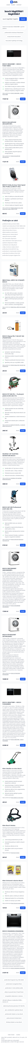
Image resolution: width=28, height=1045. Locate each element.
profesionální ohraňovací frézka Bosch (14, 32)
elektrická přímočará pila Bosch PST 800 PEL (14, 1006)
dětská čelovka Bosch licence (9, 230)
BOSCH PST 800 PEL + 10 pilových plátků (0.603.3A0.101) (13, 395)
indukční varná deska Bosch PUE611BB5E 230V (13, 226)
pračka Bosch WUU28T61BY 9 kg (10, 249)
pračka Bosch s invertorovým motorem (11, 251)
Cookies (18, 1034)
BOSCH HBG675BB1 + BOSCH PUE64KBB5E (11, 703)
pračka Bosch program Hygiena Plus (11, 255)
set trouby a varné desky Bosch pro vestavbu (13, 228)
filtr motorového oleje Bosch (9, 238)
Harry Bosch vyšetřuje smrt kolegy (14, 40)
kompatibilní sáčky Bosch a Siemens (14, 996)
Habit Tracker (11, 1034)
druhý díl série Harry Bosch (14, 36)
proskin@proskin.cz (6, 1042)
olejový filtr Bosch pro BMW (9, 236)
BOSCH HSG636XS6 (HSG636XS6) (12, 931)
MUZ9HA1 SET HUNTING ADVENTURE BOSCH (10, 454)
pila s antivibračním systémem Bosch (14, 1010)
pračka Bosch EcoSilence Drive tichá (11, 253)
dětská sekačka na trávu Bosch (9, 232)
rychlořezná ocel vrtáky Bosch (9, 245)
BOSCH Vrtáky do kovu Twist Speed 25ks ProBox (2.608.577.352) (13, 186)
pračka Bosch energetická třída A (14, 984)
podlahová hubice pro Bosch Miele (10, 224)
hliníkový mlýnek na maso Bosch (14, 1022)
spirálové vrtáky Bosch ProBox (9, 242)
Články (13, 5)
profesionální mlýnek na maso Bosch (14, 1014)
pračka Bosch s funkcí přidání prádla (14, 988)
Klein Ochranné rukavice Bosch (12, 880)
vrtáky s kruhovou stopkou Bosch (10, 247)
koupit (22, 99)
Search (23, 19)
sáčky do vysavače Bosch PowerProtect (13, 992)
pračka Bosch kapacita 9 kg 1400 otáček (14, 980)
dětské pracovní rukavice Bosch (10, 234)
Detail (17, 99)
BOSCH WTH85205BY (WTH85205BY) (9, 635)
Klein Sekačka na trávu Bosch (12, 768)
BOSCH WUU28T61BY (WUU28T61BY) (9, 123)
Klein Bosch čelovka (8, 825)
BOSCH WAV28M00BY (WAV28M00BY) (9, 569)
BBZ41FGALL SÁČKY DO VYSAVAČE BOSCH (13, 281)
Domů (8, 5)
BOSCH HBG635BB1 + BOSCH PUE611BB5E (11, 65)
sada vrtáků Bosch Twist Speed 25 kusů (12, 240)
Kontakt (19, 5)
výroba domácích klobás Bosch (14, 1018)
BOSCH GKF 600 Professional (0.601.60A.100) (11, 508)
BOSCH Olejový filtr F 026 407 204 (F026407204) (13, 337)
